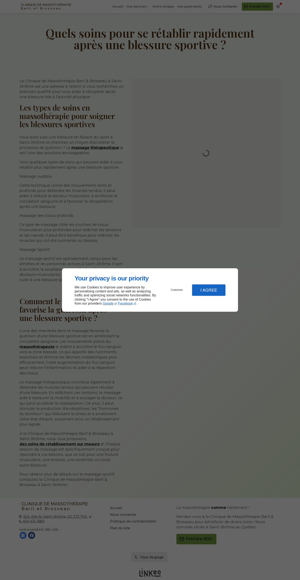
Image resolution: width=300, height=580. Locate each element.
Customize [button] (177, 289)
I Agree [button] (208, 290)
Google (108, 303)
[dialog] (150, 290)
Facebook (125, 303)
